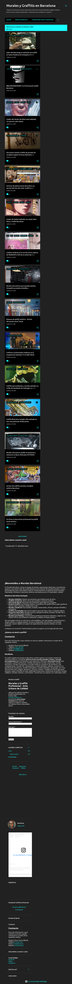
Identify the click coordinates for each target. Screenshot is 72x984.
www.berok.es (18, 650)
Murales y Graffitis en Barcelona (30, 5)
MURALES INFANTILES (21, 19)
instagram (11, 963)
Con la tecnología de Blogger (36, 981)
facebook (11, 959)
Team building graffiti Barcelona (42, 19)
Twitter (23, 768)
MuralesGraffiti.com (14, 697)
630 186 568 (19, 647)
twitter (10, 961)
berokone (20, 823)
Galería (8, 19)
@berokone (23, 774)
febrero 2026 (14, 754)
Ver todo (9, 29)
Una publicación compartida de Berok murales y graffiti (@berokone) (29, 874)
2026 (10, 751)
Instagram (22, 766)
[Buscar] (66, 6)
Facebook (15, 768)
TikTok (14, 766)
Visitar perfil (20, 826)
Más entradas (22, 536)
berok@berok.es (18, 649)
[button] (38, 61)
